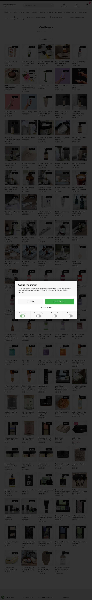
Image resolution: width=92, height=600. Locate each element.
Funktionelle (55, 314)
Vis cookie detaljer (46, 307)
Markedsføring (38, 314)
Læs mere (21, 292)
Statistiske (70, 314)
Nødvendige (22, 314)
